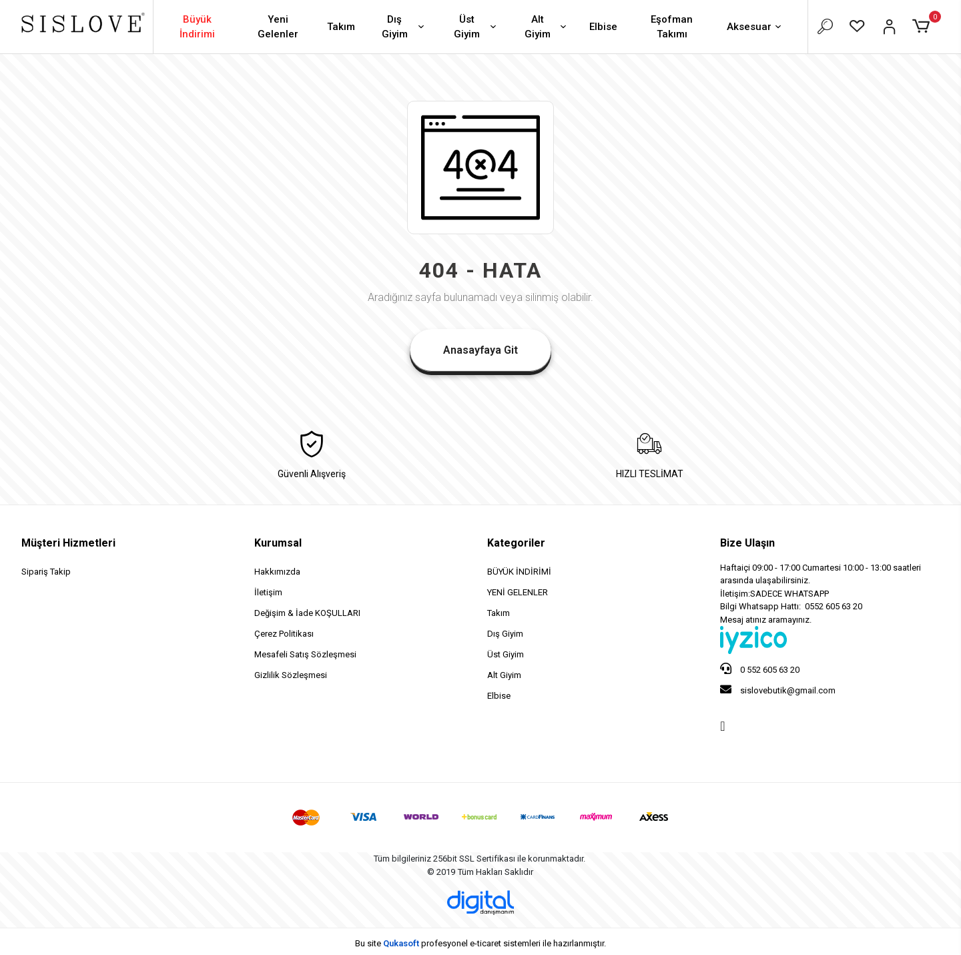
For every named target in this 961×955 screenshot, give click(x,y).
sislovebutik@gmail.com (778, 689)
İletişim (268, 592)
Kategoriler (516, 543)
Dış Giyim (404, 27)
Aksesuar (755, 27)
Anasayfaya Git (480, 350)
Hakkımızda (277, 572)
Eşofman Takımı (672, 27)
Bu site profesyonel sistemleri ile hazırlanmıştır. (480, 943)
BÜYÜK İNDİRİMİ (519, 572)
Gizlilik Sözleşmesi (290, 675)
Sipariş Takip (46, 572)
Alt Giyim (547, 27)
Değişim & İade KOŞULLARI (307, 613)
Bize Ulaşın (747, 543)
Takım (341, 27)
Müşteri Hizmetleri (68, 543)
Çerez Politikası (284, 634)
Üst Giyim (476, 27)
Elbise (603, 27)
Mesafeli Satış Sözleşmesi (305, 654)
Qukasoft (401, 943)
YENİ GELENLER (517, 592)
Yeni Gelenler (278, 27)
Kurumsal (278, 543)
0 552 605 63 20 (759, 669)
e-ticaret (485, 943)
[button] (923, 26)
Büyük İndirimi (197, 27)
